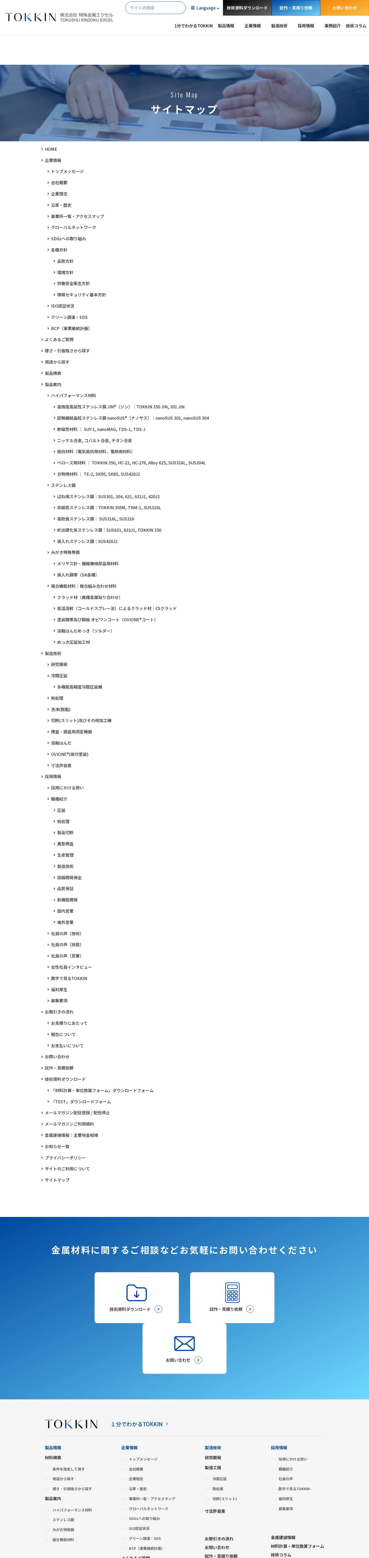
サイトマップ (57, 1180)
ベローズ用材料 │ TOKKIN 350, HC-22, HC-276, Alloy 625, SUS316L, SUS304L (131, 463)
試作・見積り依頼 (296, 8)
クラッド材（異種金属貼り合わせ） (90, 597)
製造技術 (53, 653)
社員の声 (286, 1428)
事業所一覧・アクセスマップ (77, 216)
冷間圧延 (59, 675)
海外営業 (65, 922)
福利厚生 (59, 989)
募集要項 (59, 1000)
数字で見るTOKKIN (69, 978)
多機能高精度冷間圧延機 (79, 687)
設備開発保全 (69, 877)
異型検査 (65, 844)
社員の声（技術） (67, 933)
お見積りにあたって (69, 1023)
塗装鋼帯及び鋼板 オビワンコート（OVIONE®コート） (107, 619)
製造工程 (213, 1417)
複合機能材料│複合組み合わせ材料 (84, 586)
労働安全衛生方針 (73, 283)
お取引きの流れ (59, 1012)
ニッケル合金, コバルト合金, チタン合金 (94, 440)
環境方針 (65, 272)
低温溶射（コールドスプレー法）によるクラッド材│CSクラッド (117, 608)
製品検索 (53, 373)
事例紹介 (332, 26)
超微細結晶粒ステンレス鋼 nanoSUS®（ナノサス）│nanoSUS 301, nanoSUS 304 (133, 418)
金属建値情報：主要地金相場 (71, 1135)
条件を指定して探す (69, 1418)
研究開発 (59, 664)
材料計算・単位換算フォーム (297, 1496)
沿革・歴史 (61, 205)
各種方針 (59, 250)
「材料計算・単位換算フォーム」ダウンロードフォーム (102, 1090)
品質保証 (65, 888)
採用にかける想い (67, 788)
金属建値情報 (283, 1487)
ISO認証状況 (62, 306)
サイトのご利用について (67, 1168)
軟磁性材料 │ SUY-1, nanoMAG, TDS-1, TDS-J (101, 429)
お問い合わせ (344, 8)
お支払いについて (67, 1045)
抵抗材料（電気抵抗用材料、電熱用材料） (96, 451)
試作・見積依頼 (59, 1068)
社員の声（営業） (67, 956)
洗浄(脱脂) (60, 709)
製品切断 (65, 832)
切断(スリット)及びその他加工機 (81, 720)
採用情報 (53, 776)
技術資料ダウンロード (247, 8)
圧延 (61, 810)
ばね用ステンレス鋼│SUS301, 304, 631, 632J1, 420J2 (108, 496)
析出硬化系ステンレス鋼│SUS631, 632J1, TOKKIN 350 (109, 530)
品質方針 (65, 261)
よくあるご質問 (59, 339)
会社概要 (59, 182)
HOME (51, 149)
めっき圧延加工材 (73, 642)
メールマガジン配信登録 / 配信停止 (77, 1112)
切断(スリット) (224, 1448)
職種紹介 (59, 799)
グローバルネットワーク (73, 227)
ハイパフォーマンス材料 (73, 395)
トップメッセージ (67, 171)
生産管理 (65, 855)
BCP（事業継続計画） (71, 328)
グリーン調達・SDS (69, 317)
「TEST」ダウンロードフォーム (81, 1101)
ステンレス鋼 (63, 485)
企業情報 (53, 160)
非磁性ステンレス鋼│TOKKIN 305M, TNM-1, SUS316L (109, 507)
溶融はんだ (61, 743)
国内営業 (65, 911)
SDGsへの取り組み (68, 238)
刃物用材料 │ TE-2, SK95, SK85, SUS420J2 (98, 474)
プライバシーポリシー (65, 1157)
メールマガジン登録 (223, 1515)
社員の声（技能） (67, 944)
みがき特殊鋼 (63, 1479)
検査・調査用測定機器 (71, 731)
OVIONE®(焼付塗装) (69, 754)
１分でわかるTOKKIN (140, 1373)
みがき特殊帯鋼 (65, 552)
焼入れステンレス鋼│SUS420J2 (87, 541)
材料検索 (53, 1407)
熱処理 (57, 698)
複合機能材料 (63, 1489)
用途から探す (57, 362)
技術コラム (356, 26)
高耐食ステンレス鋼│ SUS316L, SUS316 (95, 519)
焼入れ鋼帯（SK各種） (78, 575)
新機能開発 (67, 900)
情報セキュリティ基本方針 (81, 294)
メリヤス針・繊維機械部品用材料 (88, 563)
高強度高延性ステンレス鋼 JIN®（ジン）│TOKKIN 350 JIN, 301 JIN (120, 407)
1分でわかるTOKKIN (194, 26)
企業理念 (59, 194)
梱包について (63, 1034)
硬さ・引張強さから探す (67, 350)
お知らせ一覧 (57, 1146)
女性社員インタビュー (71, 967)
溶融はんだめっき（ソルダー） (86, 631)
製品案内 (53, 384)
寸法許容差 (61, 765)
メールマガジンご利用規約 (69, 1124)
